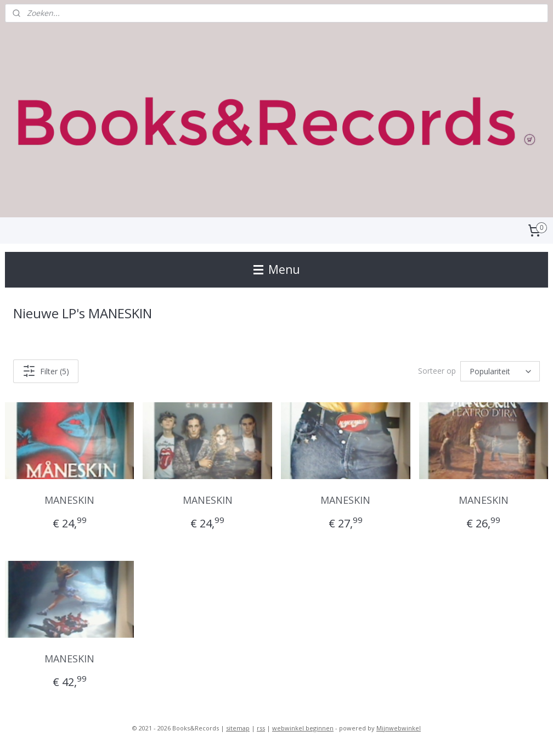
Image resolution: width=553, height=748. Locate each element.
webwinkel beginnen (303, 728)
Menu (276, 269)
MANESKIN (69, 500)
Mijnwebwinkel (398, 728)
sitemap (238, 728)
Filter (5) (45, 371)
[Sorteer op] (500, 371)
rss (261, 728)
